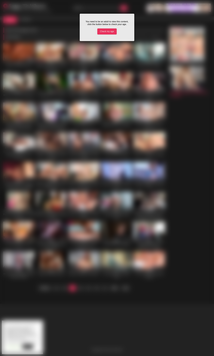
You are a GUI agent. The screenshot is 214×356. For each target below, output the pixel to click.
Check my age (107, 31)
